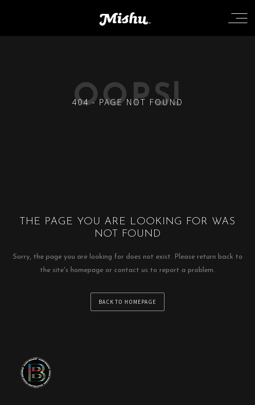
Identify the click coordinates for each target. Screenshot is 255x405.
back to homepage (127, 301)
